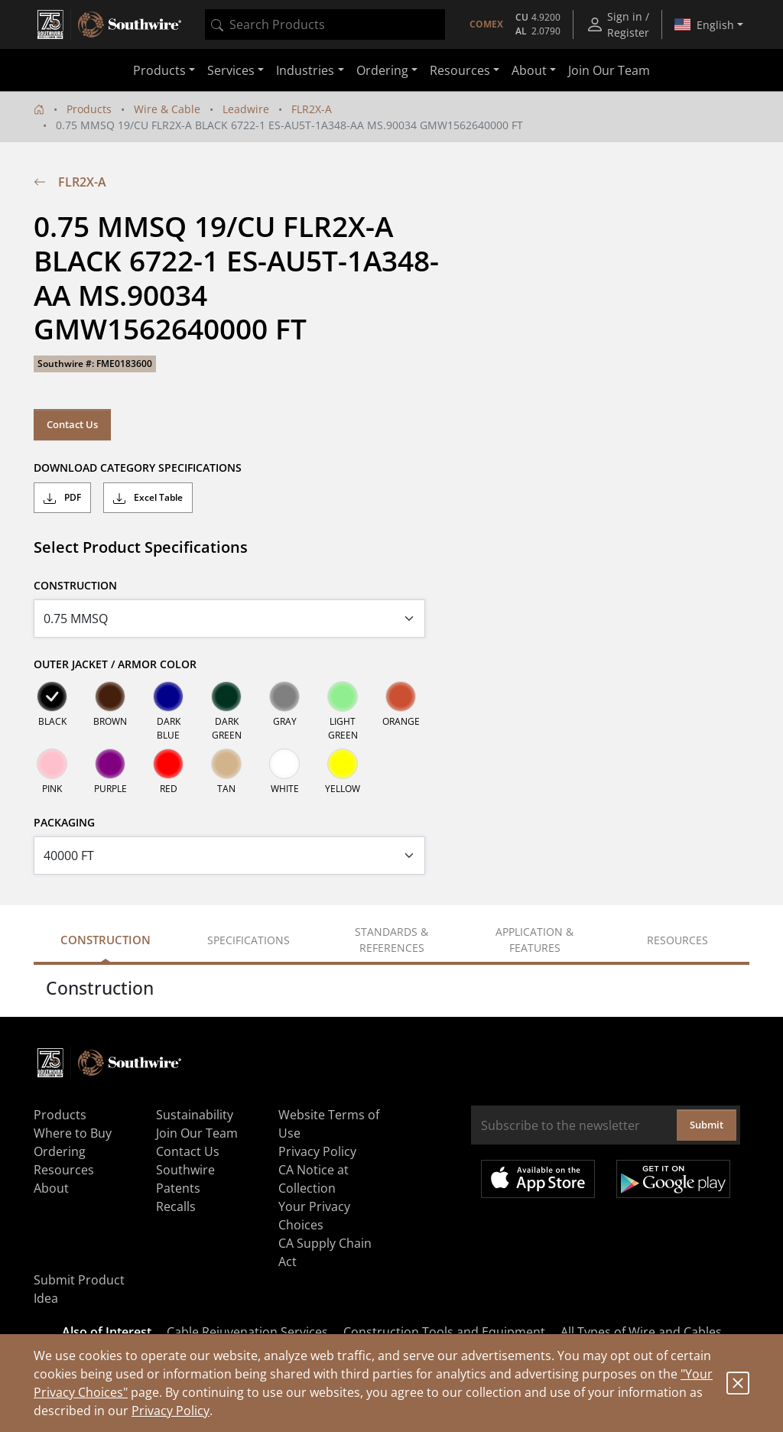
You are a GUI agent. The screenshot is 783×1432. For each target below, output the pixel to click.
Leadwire (246, 109)
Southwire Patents (185, 1179)
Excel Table (148, 498)
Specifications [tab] (248, 940)
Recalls (176, 1206)
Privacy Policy (171, 1410)
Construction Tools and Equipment (444, 1331)
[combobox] (325, 24)
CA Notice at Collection (313, 1179)
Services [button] (231, 70)
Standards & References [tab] (391, 939)
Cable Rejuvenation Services (247, 1331)
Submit (706, 1125)
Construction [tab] (105, 939)
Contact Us (72, 424)
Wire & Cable (167, 109)
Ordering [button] (382, 70)
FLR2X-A (311, 109)
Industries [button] (305, 70)
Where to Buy (73, 1133)
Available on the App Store (538, 1179)
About (51, 1188)
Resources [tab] (677, 940)
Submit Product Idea (79, 1289)
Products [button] (159, 70)
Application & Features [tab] (534, 939)
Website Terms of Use (328, 1123)
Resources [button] (460, 70)
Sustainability (194, 1114)
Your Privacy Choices (314, 1215)
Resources (64, 1169)
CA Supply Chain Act (325, 1252)
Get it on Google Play (673, 1179)
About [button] (529, 70)
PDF (62, 498)
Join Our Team (609, 70)
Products (89, 109)
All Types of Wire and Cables (641, 1331)
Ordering (60, 1151)
